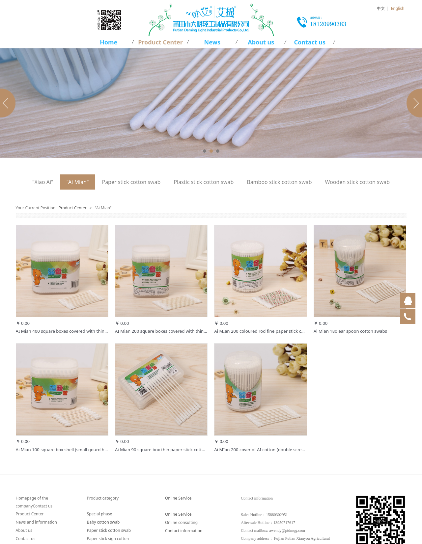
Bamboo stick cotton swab (279, 182)
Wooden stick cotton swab (357, 182)
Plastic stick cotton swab (204, 182)
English (398, 8)
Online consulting (181, 522)
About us (261, 42)
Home (108, 42)
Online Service (178, 498)
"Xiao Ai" (42, 182)
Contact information (183, 530)
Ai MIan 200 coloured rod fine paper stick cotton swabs (270, 331)
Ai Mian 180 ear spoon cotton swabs (350, 331)
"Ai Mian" (78, 182)
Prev (9, 103)
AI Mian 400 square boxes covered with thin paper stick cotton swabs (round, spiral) (101, 331)
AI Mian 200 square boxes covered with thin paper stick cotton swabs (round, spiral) (200, 331)
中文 (381, 8)
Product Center (160, 42)
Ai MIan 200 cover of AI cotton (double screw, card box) (270, 450)
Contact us (309, 42)
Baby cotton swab (103, 522)
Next (413, 103)
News (212, 42)
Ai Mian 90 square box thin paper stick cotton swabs (168, 450)
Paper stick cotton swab (131, 182)
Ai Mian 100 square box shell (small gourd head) (64, 450)
